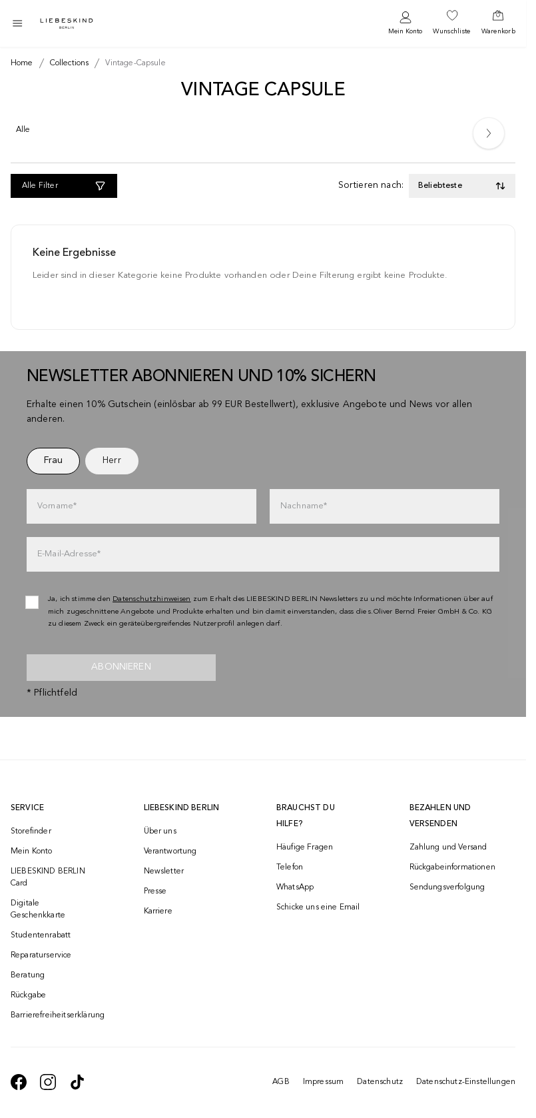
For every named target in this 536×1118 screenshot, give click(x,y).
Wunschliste (451, 31)
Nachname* (303, 506)
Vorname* (57, 506)
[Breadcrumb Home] (22, 63)
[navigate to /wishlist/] (451, 23)
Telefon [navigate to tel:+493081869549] (289, 867)
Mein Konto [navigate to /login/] (32, 851)
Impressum (323, 1082)
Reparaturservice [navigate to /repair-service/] (41, 955)
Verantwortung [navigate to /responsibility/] (170, 851)
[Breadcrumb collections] (67, 63)
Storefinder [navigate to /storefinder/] (31, 832)
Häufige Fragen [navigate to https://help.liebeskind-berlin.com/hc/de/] (304, 847)
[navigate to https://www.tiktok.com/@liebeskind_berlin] (77, 1082)
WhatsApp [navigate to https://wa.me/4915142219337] (295, 887)
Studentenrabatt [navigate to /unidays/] (41, 935)
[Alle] (23, 133)
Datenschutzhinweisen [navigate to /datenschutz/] (152, 599)
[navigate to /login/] (405, 24)
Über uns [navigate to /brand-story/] (160, 832)
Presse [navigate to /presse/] (155, 891)
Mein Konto (405, 31)
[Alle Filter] (64, 186)
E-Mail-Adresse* (69, 554)
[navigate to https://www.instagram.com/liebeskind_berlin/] (48, 1082)
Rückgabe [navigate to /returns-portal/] (28, 995)
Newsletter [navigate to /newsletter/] (164, 871)
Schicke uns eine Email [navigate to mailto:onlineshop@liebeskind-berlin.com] (318, 907)
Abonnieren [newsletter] (121, 667)
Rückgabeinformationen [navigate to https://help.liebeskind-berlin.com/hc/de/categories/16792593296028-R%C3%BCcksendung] (452, 867)
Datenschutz (380, 1082)
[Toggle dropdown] (462, 186)
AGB (280, 1082)
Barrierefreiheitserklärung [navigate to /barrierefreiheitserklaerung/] (53, 1015)
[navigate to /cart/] (498, 23)
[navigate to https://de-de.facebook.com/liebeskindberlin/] (19, 1082)
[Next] (489, 133)
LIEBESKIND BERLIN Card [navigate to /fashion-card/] (48, 877)
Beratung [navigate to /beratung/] (28, 975)
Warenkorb (498, 31)
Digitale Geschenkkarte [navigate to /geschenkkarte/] (38, 909)
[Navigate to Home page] (66, 23)
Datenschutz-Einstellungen (465, 1082)
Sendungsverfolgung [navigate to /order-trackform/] (447, 887)
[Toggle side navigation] (17, 23)
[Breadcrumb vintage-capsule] (132, 63)
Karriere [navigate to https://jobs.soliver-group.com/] (158, 911)
